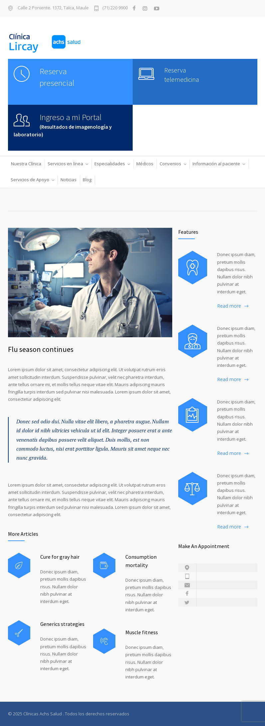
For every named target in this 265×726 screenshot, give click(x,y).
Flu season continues (40, 349)
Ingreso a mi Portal (71, 117)
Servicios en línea (65, 164)
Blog (87, 180)
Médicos (144, 164)
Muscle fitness (141, 632)
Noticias (68, 180)
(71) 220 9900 (115, 8)
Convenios (170, 164)
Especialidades (109, 164)
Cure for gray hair (59, 556)
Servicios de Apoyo (30, 180)
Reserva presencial (57, 77)
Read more (229, 306)
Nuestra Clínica (26, 164)
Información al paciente (216, 164)
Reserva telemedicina (181, 74)
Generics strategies (62, 624)
